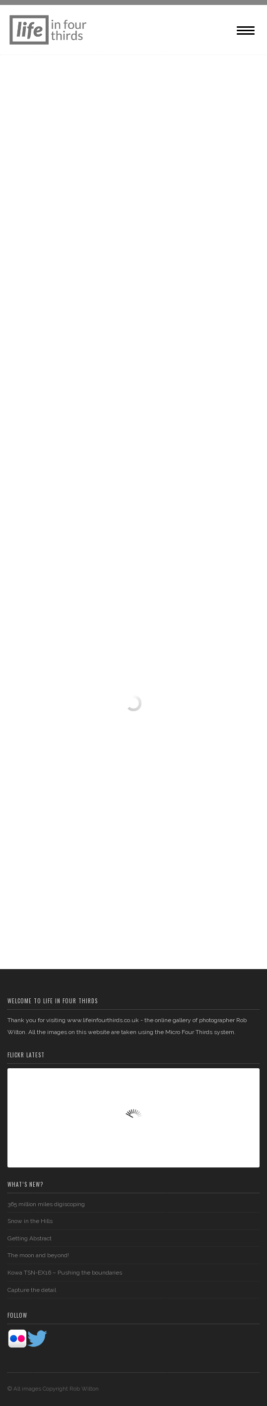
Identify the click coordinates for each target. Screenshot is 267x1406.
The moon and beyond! (38, 1255)
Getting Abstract (29, 1238)
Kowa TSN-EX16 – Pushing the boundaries (64, 1272)
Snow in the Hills (30, 1221)
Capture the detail (31, 1289)
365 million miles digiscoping (46, 1203)
